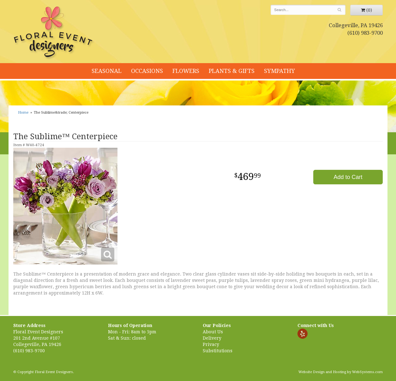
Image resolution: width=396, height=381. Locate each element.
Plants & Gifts (232, 71)
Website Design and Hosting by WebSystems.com (340, 372)
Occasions (147, 71)
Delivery (212, 338)
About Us (213, 331)
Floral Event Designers (54, 33)
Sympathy (279, 71)
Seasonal (107, 71)
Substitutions (217, 350)
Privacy (211, 344)
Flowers (185, 71)
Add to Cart (347, 177)
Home (23, 112)
